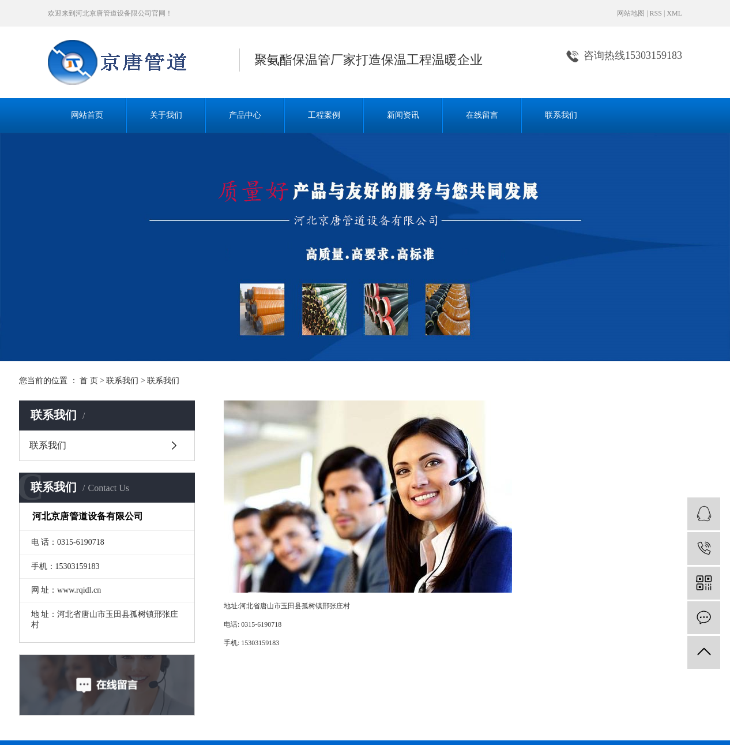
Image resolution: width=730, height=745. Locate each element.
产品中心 (245, 115)
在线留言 (482, 115)
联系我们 (561, 115)
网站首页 (87, 115)
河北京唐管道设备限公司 (114, 13)
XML (674, 13)
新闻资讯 (403, 115)
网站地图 (631, 13)
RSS (656, 13)
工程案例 (324, 115)
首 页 (89, 380)
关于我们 (166, 115)
